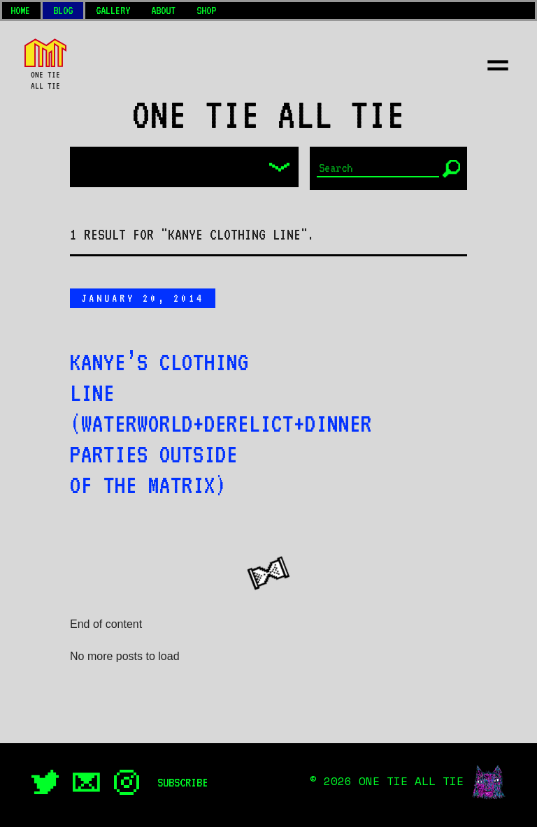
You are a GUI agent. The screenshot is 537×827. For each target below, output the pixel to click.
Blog (63, 10)
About (163, 10)
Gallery (113, 10)
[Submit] (451, 168)
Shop (206, 10)
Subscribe (182, 782)
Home (20, 10)
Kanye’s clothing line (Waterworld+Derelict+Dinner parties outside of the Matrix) (221, 423)
